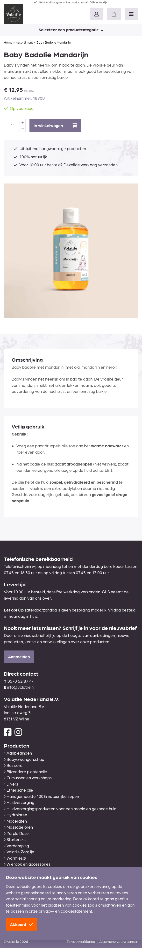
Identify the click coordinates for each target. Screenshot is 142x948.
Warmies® (15, 858)
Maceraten (15, 820)
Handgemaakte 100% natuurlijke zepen (41, 796)
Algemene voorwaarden (118, 941)
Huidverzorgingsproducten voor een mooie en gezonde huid (60, 808)
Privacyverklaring (81, 941)
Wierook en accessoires (27, 864)
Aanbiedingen (18, 752)
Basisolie (13, 765)
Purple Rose (16, 833)
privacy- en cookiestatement (65, 911)
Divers (11, 783)
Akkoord (21, 924)
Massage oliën (18, 827)
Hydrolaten (15, 814)
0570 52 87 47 (20, 681)
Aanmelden (19, 656)
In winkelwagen (55, 125)
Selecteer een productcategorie (71, 29)
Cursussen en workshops (28, 777)
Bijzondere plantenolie (25, 771)
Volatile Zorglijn (19, 851)
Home (8, 42)
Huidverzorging (19, 802)
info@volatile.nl (20, 687)
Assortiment (24, 42)
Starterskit (15, 839)
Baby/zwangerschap (24, 759)
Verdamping (16, 845)
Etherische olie (18, 789)
